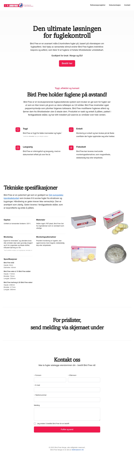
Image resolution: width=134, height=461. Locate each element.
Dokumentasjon (115, 5)
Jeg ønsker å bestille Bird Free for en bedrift (53, 423)
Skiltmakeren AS (78, 450)
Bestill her (67, 64)
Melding (37, 405)
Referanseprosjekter (97, 5)
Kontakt (127, 5)
